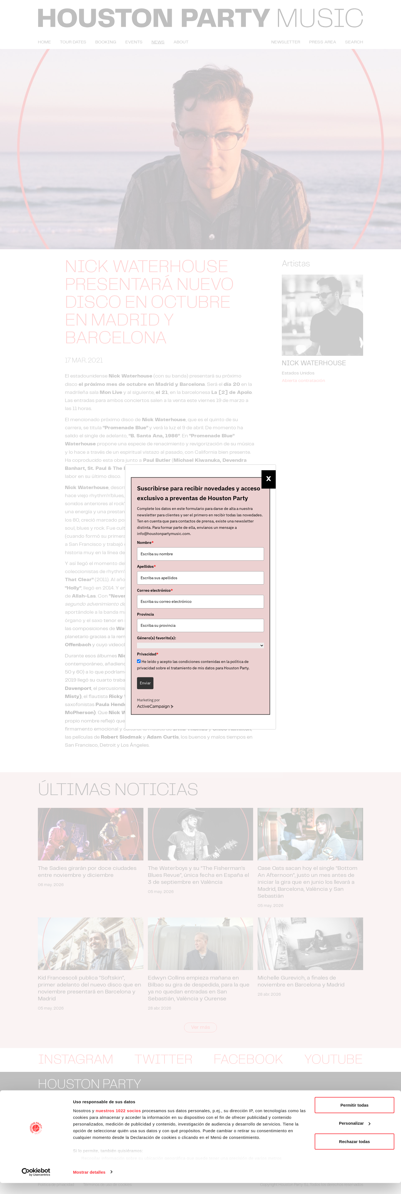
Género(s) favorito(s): (156, 638)
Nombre (145, 542)
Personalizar (354, 1134)
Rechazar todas (354, 1152)
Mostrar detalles (89, 1183)
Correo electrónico (155, 590)
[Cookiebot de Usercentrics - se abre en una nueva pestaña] (36, 1183)
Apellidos (146, 566)
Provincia (145, 614)
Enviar (145, 682)
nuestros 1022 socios (118, 1121)
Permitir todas (355, 1116)
